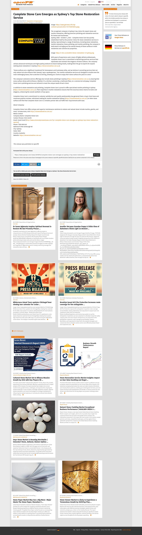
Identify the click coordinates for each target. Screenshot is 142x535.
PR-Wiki (87, 2)
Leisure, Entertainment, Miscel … (28, 298)
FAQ (74, 529)
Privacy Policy (84, 529)
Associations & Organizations (35, 21)
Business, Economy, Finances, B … (75, 298)
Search (124, 2)
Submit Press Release (94, 5)
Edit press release (38, 175)
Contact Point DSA (105, 529)
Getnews (26, 22)
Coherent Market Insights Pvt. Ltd (22, 375)
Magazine (119, 5)
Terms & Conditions (94, 529)
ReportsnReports (64, 375)
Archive (113, 5)
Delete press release (22, 175)
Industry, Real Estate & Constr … (27, 373)
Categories (84, 5)
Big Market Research (65, 497)
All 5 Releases (17, 331)
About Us (126, 5)
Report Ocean (63, 404)
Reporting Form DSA (116, 529)
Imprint (93, 2)
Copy (96, 155)
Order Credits (105, 5)
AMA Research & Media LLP (20, 437)
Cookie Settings (127, 529)
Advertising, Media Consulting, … (27, 435)
